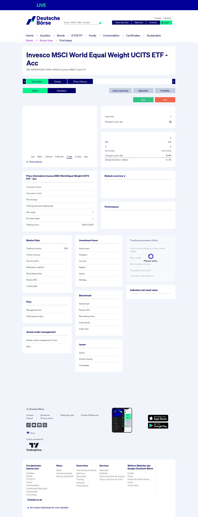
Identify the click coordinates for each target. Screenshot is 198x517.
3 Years (78, 156)
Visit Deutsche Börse (86, 470)
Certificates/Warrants (36, 488)
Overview (37, 81)
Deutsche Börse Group (138, 479)
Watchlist (139, 22)
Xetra (35, 90)
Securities (81, 476)
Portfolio (153, 22)
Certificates (133, 35)
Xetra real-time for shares (112, 476)
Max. (86, 156)
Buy (143, 99)
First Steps (31, 494)
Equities (45, 35)
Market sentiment (64, 476)
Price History (80, 81)
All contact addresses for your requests (47, 507)
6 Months (59, 156)
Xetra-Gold (133, 485)
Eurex (130, 482)
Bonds (61, 35)
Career (131, 473)
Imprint (29, 418)
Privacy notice (46, 418)
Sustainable (154, 35)
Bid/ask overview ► (115, 175)
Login (165, 22)
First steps (65, 40)
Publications (82, 485)
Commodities (111, 35)
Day (33, 156)
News (29, 40)
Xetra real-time (121, 22)
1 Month (48, 156)
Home (29, 35)
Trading (80, 479)
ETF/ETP (76, 35)
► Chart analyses (34, 161)
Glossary (80, 482)
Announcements (64, 473)
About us (80, 473)
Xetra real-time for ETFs (111, 479)
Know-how (46, 40)
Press (130, 476)
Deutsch (167, 18)
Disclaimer (45, 415)
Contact (157, 18)
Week (39, 156)
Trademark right (67, 415)
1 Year (69, 156)
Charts (57, 81)
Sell (165, 99)
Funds (92, 35)
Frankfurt (61, 90)
